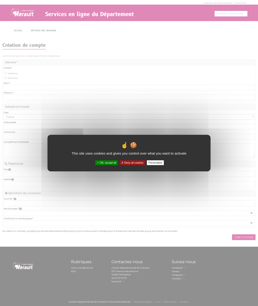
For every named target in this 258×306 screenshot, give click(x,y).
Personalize (155, 162)
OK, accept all (106, 162)
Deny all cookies (132, 162)
